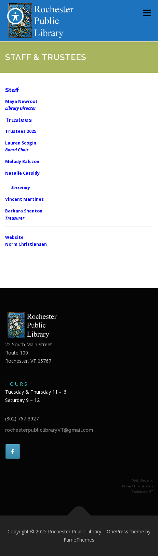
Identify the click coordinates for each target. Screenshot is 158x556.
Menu (146, 13)
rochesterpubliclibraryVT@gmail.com (49, 430)
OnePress (117, 531)
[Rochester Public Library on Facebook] (12, 451)
